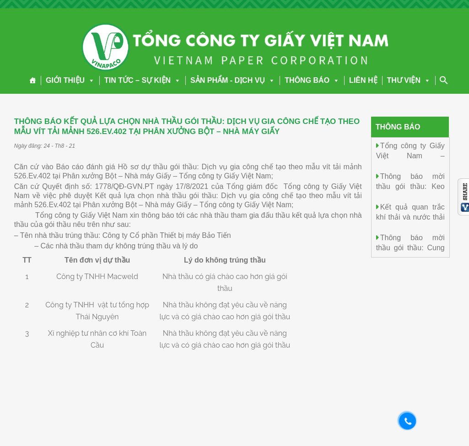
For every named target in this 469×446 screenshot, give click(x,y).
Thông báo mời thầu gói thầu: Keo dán (410, 185)
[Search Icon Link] (443, 80)
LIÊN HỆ (363, 80)
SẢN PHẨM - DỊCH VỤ (232, 80)
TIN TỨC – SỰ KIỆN (142, 80)
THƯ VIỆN (409, 80)
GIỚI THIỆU (70, 80)
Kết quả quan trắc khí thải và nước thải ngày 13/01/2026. (410, 216)
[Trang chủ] (32, 80)
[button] (90, 80)
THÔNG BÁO (312, 80)
